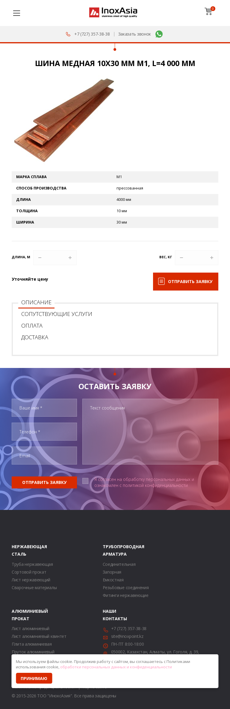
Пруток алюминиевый (33, 652)
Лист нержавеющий (31, 580)
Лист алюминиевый (30, 628)
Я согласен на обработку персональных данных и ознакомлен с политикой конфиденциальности (144, 482)
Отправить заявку (190, 281)
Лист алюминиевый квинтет (39, 636)
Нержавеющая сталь (19, 550)
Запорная (112, 572)
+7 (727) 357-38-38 (92, 34)
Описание (36, 302)
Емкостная (113, 580)
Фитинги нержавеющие (126, 595)
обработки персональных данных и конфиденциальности (116, 667)
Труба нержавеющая (32, 564)
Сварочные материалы (34, 587)
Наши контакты (110, 614)
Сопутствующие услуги (56, 313)
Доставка (34, 337)
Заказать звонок (134, 34)
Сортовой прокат (29, 572)
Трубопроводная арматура (110, 550)
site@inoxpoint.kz (127, 636)
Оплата (32, 325)
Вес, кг (165, 257)
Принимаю (34, 678)
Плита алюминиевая (32, 644)
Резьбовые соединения (126, 587)
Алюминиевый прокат (19, 614)
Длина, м (21, 257)
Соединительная (119, 564)
